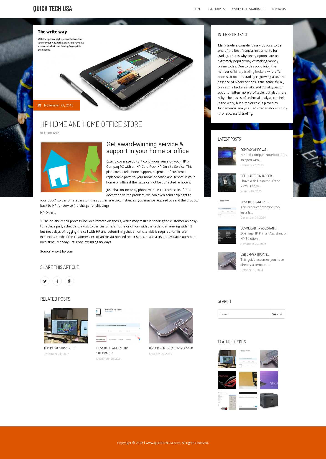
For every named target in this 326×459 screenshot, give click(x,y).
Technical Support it (59, 348)
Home (198, 9)
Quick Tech (51, 133)
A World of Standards (248, 9)
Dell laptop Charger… (257, 176)
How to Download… (254, 202)
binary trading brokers (250, 71)
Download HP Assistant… (258, 228)
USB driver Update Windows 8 (171, 348)
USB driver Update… (255, 254)
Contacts (279, 9)
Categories (217, 9)
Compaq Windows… (254, 149)
